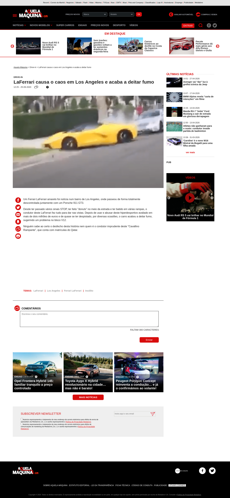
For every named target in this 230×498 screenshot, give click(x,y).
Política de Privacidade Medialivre (78, 422)
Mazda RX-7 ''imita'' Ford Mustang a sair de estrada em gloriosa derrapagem (197, 114)
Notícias (19, 25)
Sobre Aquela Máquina (55, 485)
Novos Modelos (41, 25)
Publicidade (160, 485)
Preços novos (100, 25)
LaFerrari (38, 291)
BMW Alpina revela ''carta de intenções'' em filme (198, 97)
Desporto (119, 25)
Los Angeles (53, 291)
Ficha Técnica (122, 485)
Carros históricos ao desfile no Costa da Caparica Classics (153, 46)
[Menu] (15, 16)
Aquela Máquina (20, 67)
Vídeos (134, 25)
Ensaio (82, 25)
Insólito (89, 291)
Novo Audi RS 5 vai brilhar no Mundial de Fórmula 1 (50, 46)
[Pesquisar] (200, 25)
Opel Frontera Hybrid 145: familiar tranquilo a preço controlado (34, 384)
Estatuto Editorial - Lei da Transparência (91, 485)
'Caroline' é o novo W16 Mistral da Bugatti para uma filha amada (198, 143)
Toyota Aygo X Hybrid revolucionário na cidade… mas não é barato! (85, 384)
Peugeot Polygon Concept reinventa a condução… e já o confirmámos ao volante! (137, 384)
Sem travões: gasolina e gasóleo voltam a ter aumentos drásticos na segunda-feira (102, 46)
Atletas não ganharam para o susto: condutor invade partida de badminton (197, 128)
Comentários (31, 308)
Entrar (188, 25)
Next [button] (218, 46)
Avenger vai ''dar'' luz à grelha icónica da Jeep (195, 83)
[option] (38, 45)
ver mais (190, 152)
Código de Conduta (142, 485)
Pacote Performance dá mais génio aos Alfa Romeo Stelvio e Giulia (204, 46)
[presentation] (131, 424)
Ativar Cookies (177, 485)
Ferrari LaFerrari (72, 291)
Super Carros (65, 25)
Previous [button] (12, 46)
